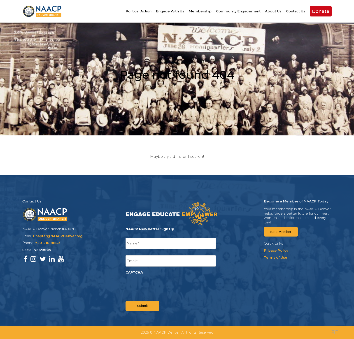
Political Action (138, 11)
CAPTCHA (134, 272)
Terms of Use (275, 257)
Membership (200, 11)
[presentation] (160, 285)
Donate (320, 11)
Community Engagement (238, 11)
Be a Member (280, 232)
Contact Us (295, 11)
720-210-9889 (47, 243)
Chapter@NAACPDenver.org (58, 236)
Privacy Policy (276, 250)
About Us (273, 11)
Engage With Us (170, 11)
